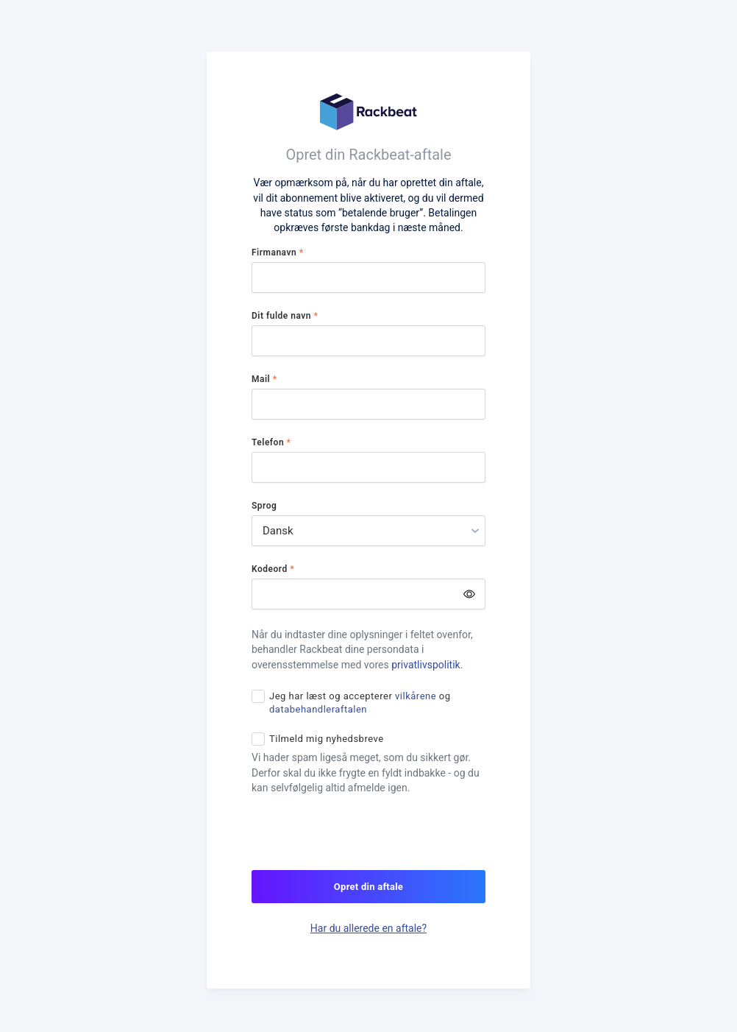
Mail (264, 379)
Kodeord (273, 569)
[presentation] (363, 841)
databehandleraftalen (318, 709)
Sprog (264, 506)
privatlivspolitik (425, 665)
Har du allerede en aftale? (368, 928)
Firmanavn (278, 252)
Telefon (271, 442)
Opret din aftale (368, 886)
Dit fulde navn (285, 316)
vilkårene (415, 695)
